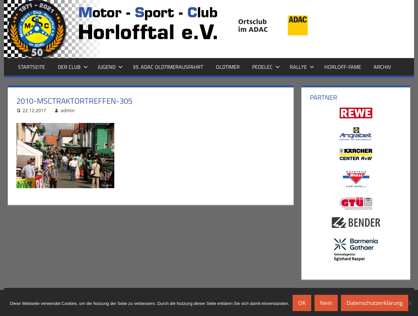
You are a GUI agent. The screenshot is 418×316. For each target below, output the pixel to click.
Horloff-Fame (342, 67)
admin (68, 110)
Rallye (302, 67)
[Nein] (410, 303)
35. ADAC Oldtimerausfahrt (168, 67)
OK (302, 303)
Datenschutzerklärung (374, 303)
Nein (326, 303)
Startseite (31, 67)
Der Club (73, 67)
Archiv (382, 67)
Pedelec (266, 67)
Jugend (110, 67)
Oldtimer (228, 67)
